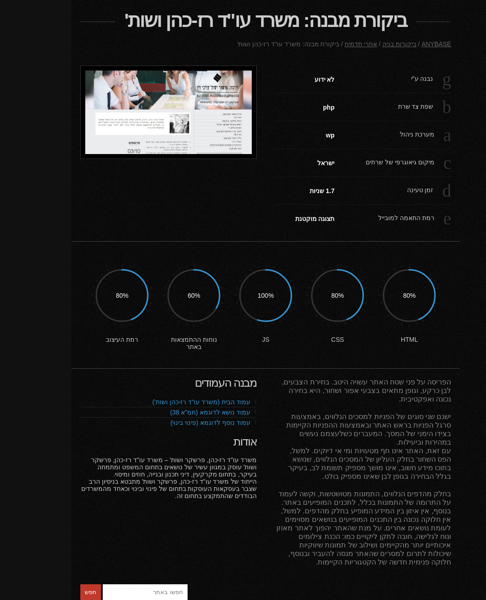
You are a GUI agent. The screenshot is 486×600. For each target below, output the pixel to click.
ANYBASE (365, 44)
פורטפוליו (438, 91)
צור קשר (437, 101)
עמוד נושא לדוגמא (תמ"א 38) (142, 412)
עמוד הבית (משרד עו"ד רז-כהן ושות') (133, 402)
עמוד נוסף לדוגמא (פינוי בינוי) (142, 422)
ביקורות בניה (437, 111)
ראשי (437, 81)
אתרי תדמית (289, 44)
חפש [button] (19, 592)
